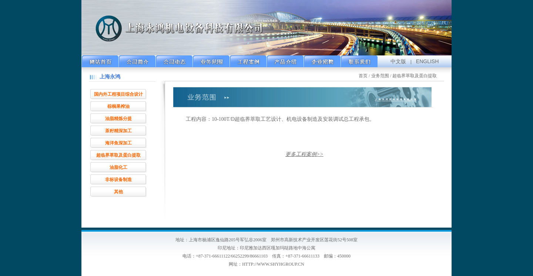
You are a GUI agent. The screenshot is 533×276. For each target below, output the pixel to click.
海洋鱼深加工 (118, 143)
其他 (118, 191)
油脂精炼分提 (118, 118)
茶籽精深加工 (118, 130)
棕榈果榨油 (118, 106)
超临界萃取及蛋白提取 (118, 155)
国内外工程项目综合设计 (118, 94)
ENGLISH (427, 61)
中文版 (398, 61)
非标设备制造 (118, 179)
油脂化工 (118, 167)
